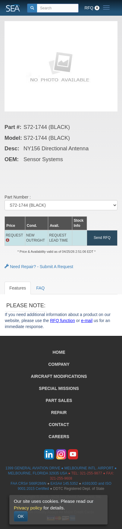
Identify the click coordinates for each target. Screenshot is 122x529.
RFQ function (62, 320)
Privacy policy (28, 507)
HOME (59, 352)
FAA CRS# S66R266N (28, 483)
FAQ (40, 288)
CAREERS (58, 436)
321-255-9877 (91, 473)
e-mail (86, 320)
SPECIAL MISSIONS (59, 388)
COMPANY (59, 364)
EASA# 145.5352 (64, 483)
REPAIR (59, 412)
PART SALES (59, 400)
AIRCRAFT (59, 376)
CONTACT (59, 424)
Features (17, 288)
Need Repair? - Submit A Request (39, 266)
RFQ (91, 7)
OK (21, 516)
